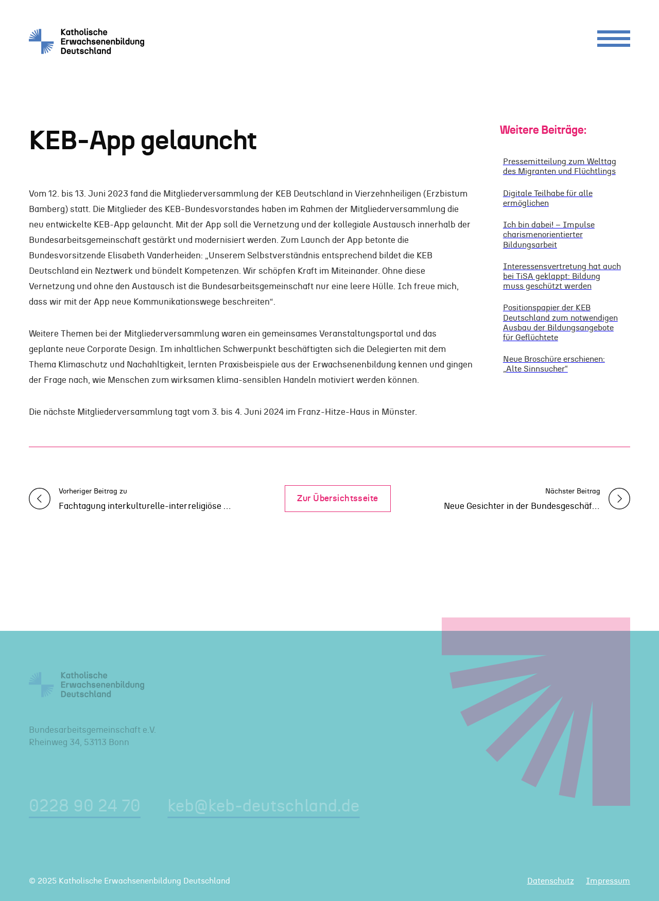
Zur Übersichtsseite (337, 498)
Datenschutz (550, 881)
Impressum (608, 881)
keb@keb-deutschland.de (263, 806)
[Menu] (613, 41)
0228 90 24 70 (85, 806)
